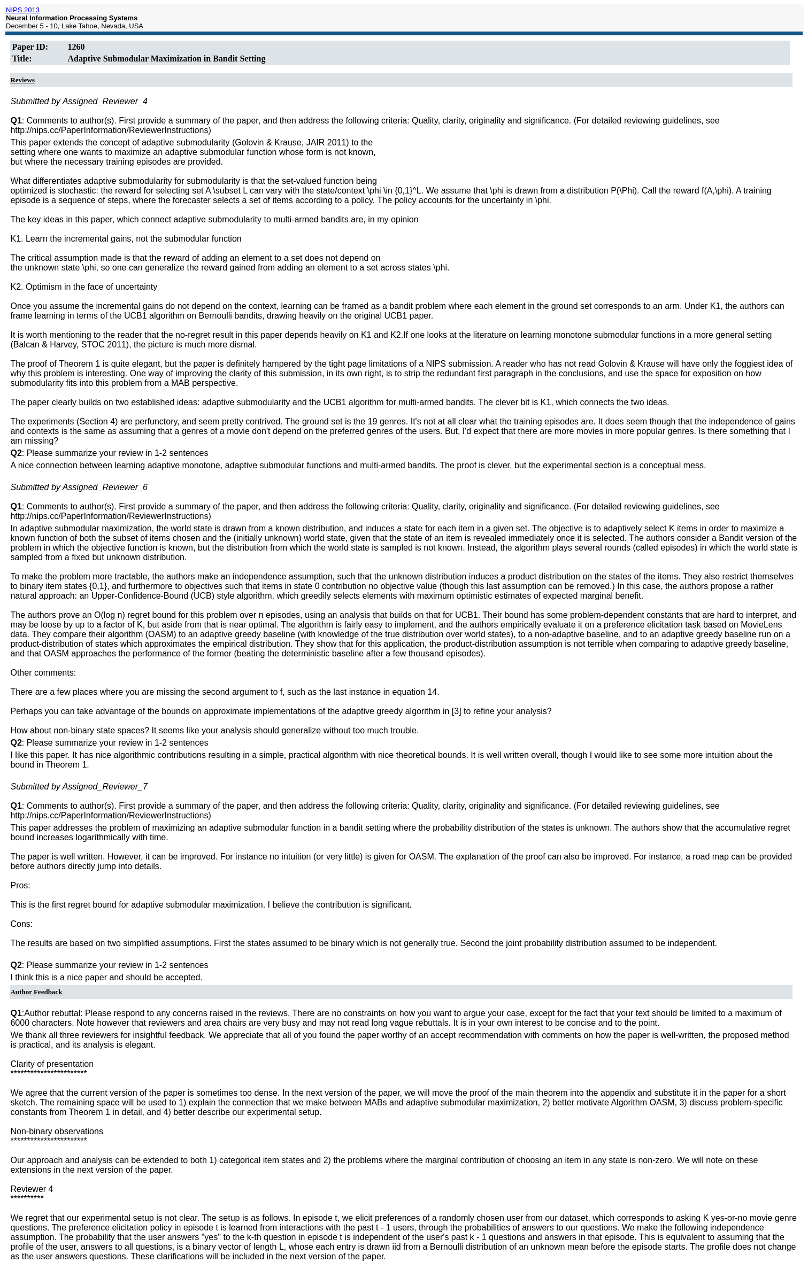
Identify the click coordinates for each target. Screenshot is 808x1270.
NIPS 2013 (23, 10)
